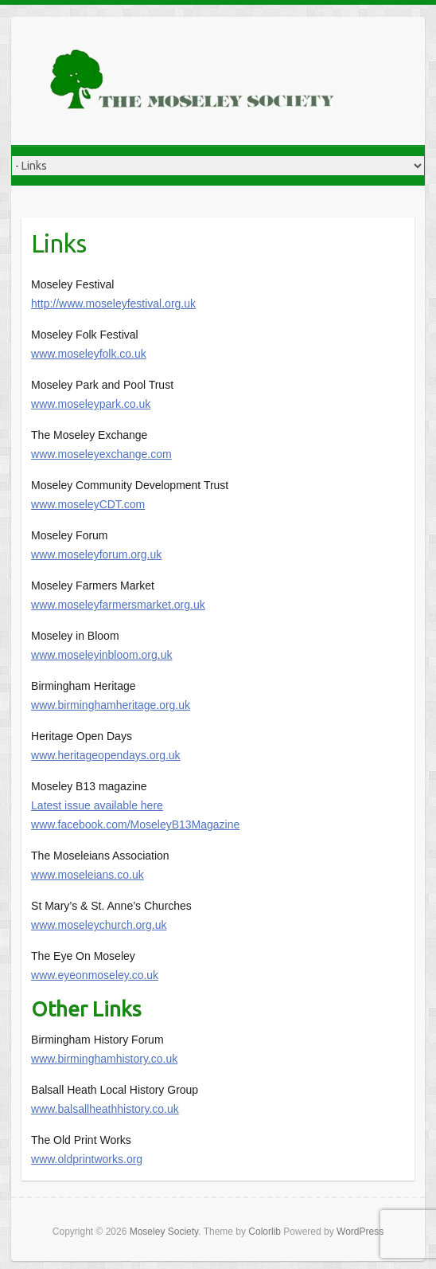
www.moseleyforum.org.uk (96, 554)
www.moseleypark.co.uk (90, 404)
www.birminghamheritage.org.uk (110, 705)
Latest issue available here (97, 805)
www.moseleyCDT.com (88, 504)
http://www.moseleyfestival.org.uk (113, 303)
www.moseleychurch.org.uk (98, 924)
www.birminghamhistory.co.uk (104, 1058)
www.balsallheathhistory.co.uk (105, 1109)
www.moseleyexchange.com (101, 454)
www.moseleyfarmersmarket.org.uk (118, 604)
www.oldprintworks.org (86, 1159)
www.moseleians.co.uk (87, 874)
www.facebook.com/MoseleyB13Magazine (135, 824)
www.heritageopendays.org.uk (106, 755)
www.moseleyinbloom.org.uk (101, 654)
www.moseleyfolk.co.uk (88, 353)
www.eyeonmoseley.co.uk (94, 975)
